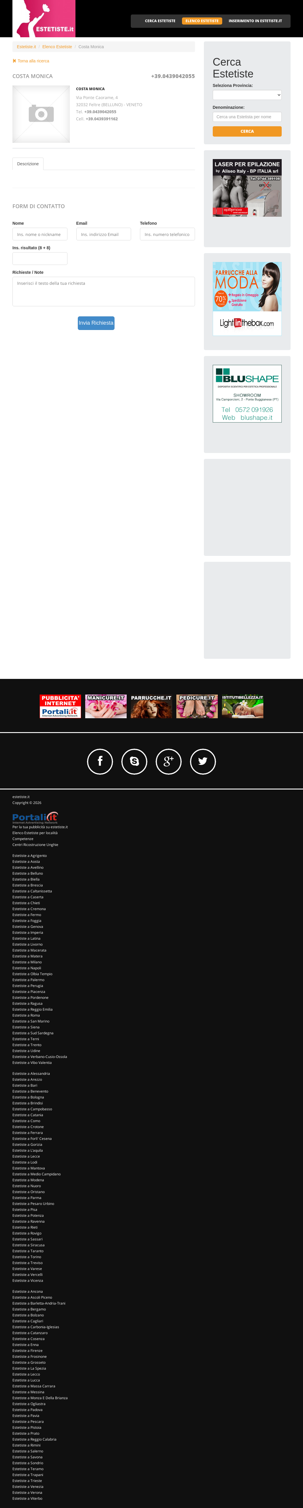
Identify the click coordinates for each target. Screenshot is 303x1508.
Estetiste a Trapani (27, 1474)
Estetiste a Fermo (26, 914)
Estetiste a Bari (24, 1085)
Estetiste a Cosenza (28, 1338)
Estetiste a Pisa (24, 1209)
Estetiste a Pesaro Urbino (33, 1203)
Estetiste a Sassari (27, 1239)
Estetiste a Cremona (29, 908)
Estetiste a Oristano (28, 1191)
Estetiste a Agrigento (29, 855)
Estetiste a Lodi (24, 1162)
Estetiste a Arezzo (27, 1079)
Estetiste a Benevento (30, 1091)
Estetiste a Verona (27, 1492)
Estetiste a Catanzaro (30, 1332)
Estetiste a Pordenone (30, 997)
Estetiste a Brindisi (27, 1103)
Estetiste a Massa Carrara (33, 1386)
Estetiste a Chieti (26, 902)
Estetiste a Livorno (27, 944)
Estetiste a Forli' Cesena (32, 1138)
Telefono (148, 223)
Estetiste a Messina (28, 1391)
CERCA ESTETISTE (160, 20)
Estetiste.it (26, 46)
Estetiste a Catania (27, 1114)
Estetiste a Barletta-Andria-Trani (38, 1303)
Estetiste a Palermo (28, 979)
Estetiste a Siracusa (28, 1245)
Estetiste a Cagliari (27, 1320)
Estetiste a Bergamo (29, 1309)
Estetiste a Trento (26, 1044)
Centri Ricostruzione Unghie (35, 844)
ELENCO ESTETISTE (202, 20)
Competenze (22, 838)
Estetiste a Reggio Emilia (32, 1009)
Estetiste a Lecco (26, 1374)
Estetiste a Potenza (28, 1215)
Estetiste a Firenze (27, 1350)
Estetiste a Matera (27, 956)
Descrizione (28, 163)
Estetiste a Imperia (27, 932)
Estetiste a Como (26, 1120)
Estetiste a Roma (26, 1015)
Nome (18, 223)
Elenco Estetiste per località (35, 832)
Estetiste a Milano (27, 962)
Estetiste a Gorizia (27, 1144)
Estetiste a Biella (26, 879)
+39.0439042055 (173, 76)
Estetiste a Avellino (27, 867)
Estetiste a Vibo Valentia (32, 1062)
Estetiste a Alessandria (31, 1073)
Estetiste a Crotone (28, 1126)
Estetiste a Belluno (27, 873)
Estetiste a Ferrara (27, 1132)
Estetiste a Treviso (27, 1262)
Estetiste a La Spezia (29, 1368)
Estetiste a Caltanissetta (32, 891)
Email (81, 223)
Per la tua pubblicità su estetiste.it (40, 826)
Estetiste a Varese (27, 1268)
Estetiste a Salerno (27, 1451)
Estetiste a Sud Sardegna (33, 1032)
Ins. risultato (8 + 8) (31, 247)
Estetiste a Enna (25, 1344)
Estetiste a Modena (28, 1179)
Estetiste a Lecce (26, 1156)
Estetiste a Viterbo (27, 1498)
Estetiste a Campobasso (32, 1108)
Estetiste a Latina (26, 938)
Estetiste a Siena (26, 1027)
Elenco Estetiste (57, 46)
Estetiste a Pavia (25, 1415)
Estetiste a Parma (26, 1197)
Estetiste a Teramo (27, 1468)
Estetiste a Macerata (29, 950)
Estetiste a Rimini (26, 1445)
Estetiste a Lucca (26, 1380)
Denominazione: (229, 107)
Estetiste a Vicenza (27, 1280)
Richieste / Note (27, 272)
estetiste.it (21, 796)
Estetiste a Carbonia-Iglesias (35, 1326)
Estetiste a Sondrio (27, 1462)
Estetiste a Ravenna (28, 1221)
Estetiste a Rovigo (26, 1233)
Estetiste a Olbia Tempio (32, 973)
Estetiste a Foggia (26, 920)
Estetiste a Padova (27, 1409)
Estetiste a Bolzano (28, 1315)
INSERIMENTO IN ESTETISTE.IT (255, 20)
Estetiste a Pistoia (26, 1427)
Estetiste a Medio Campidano (36, 1174)
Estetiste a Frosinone (29, 1356)
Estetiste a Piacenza (28, 991)
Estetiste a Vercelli (27, 1274)
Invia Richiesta (96, 323)
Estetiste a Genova (27, 926)
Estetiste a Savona (27, 1457)
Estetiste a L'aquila (27, 1150)
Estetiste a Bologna (28, 1097)
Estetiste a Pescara (28, 1421)
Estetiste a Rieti (25, 1227)
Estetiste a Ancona (27, 1291)
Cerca (247, 131)
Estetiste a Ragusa (27, 1003)
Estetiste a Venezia (27, 1486)
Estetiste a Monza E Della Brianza (40, 1397)
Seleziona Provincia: (233, 85)
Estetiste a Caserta (27, 896)
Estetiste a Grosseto (29, 1362)
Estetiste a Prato (25, 1433)
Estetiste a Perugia (27, 985)
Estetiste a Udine (26, 1050)
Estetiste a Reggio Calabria (34, 1439)
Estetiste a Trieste (27, 1480)
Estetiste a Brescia (27, 885)
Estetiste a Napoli (26, 967)
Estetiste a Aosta (26, 861)
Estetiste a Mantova (28, 1168)
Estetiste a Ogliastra (29, 1403)
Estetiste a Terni (25, 1038)
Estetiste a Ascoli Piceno (32, 1297)
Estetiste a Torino (26, 1256)
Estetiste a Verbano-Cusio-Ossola (39, 1056)
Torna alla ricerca (30, 61)
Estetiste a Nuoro (26, 1185)
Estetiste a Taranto (27, 1250)
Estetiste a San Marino (30, 1021)
